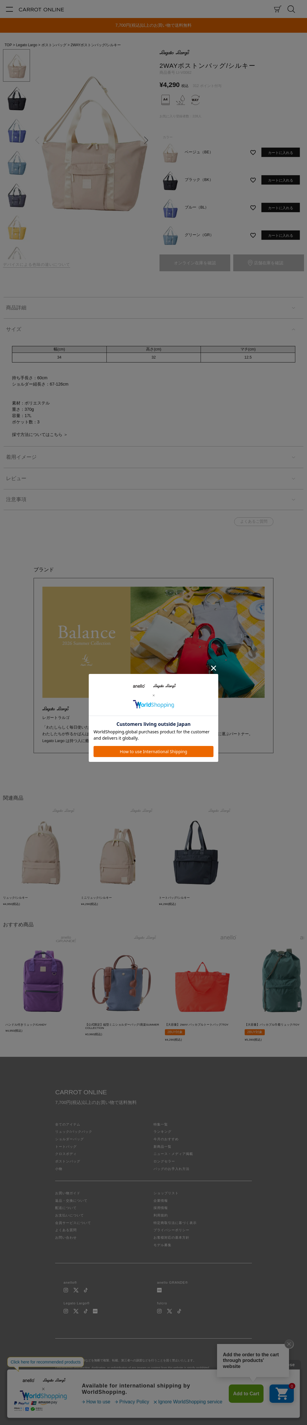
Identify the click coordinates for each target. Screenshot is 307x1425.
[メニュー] (9, 9)
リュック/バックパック (73, 1131)
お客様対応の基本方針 (171, 1237)
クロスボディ (66, 1154)
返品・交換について (71, 1200)
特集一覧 (161, 1124)
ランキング (162, 1131)
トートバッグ (66, 1146)
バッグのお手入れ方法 (171, 1169)
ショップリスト (166, 1193)
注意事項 (16, 499)
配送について (66, 1208)
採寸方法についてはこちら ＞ (40, 434)
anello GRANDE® (172, 1282)
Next (146, 140)
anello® (70, 1282)
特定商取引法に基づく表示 (175, 1223)
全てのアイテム (67, 1124)
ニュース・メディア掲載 (173, 1154)
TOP (8, 45)
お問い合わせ (66, 1237)
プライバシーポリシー (171, 1230)
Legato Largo (26, 45)
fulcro (162, 1303)
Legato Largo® (77, 1303)
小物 (58, 1169)
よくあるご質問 (253, 522)
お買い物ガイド (67, 1193)
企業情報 (161, 1200)
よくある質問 (66, 1230)
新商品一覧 (162, 1146)
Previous (37, 140)
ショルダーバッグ (69, 1139)
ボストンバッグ (54, 45)
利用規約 (161, 1215)
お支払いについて (69, 1215)
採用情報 (161, 1208)
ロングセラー (164, 1161)
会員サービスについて (73, 1223)
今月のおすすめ (166, 1139)
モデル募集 (162, 1245)
